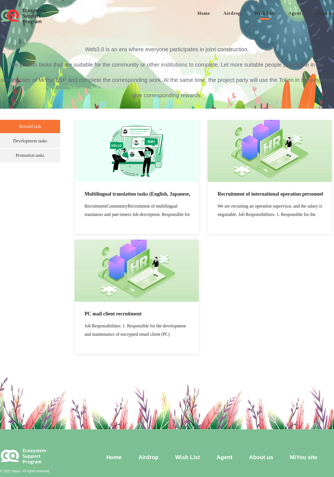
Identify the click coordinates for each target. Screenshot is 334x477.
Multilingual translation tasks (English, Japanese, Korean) (137, 195)
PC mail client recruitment (113, 314)
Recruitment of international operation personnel (270, 194)
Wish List (264, 13)
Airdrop (232, 13)
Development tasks (30, 140)
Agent (294, 13)
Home (204, 13)
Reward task (30, 126)
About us (324, 13)
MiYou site (303, 457)
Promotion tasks (30, 155)
